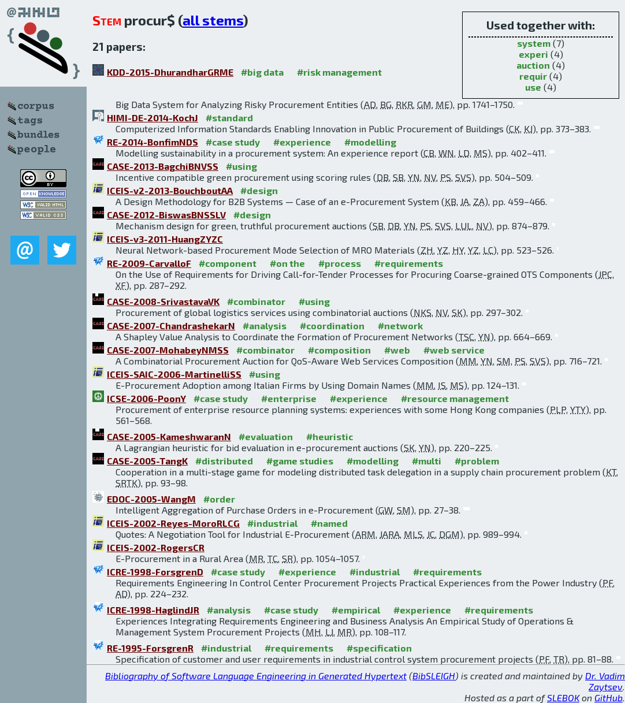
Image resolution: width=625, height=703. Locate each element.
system (533, 43)
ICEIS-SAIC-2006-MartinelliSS (174, 374)
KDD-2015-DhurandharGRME (170, 71)
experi (533, 54)
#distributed (224, 460)
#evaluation (266, 436)
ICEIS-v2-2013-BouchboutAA (170, 190)
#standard (229, 117)
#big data (262, 71)
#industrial (272, 523)
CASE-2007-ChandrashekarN (171, 325)
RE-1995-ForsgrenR (150, 647)
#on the (287, 263)
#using (241, 166)
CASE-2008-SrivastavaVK (163, 301)
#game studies (299, 460)
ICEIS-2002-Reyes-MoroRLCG (173, 523)
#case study (233, 141)
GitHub (608, 697)
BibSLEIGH (433, 675)
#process (339, 263)
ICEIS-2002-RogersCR (155, 547)
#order (219, 498)
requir (533, 75)
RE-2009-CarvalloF (149, 263)
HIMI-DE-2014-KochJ (152, 117)
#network (400, 325)
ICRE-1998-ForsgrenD (155, 571)
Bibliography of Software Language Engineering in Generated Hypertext (256, 675)
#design (259, 190)
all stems (213, 20)
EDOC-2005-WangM (151, 498)
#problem (477, 460)
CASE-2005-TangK (147, 460)
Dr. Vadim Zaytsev (605, 681)
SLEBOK (563, 697)
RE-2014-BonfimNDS (152, 141)
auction (533, 64)
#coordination (332, 325)
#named (329, 523)
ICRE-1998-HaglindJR (153, 609)
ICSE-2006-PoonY (146, 398)
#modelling (370, 141)
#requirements (408, 263)
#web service (454, 349)
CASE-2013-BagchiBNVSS (162, 166)
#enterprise (289, 398)
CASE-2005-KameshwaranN (169, 436)
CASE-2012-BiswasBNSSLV (166, 214)
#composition (339, 349)
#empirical (356, 609)
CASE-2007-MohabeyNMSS (168, 349)
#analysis (265, 325)
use (533, 86)
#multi (426, 460)
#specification (379, 647)
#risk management (339, 71)
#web (397, 349)
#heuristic (329, 436)
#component (227, 263)
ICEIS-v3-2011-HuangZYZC (165, 238)
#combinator (256, 301)
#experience (302, 141)
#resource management (455, 398)
